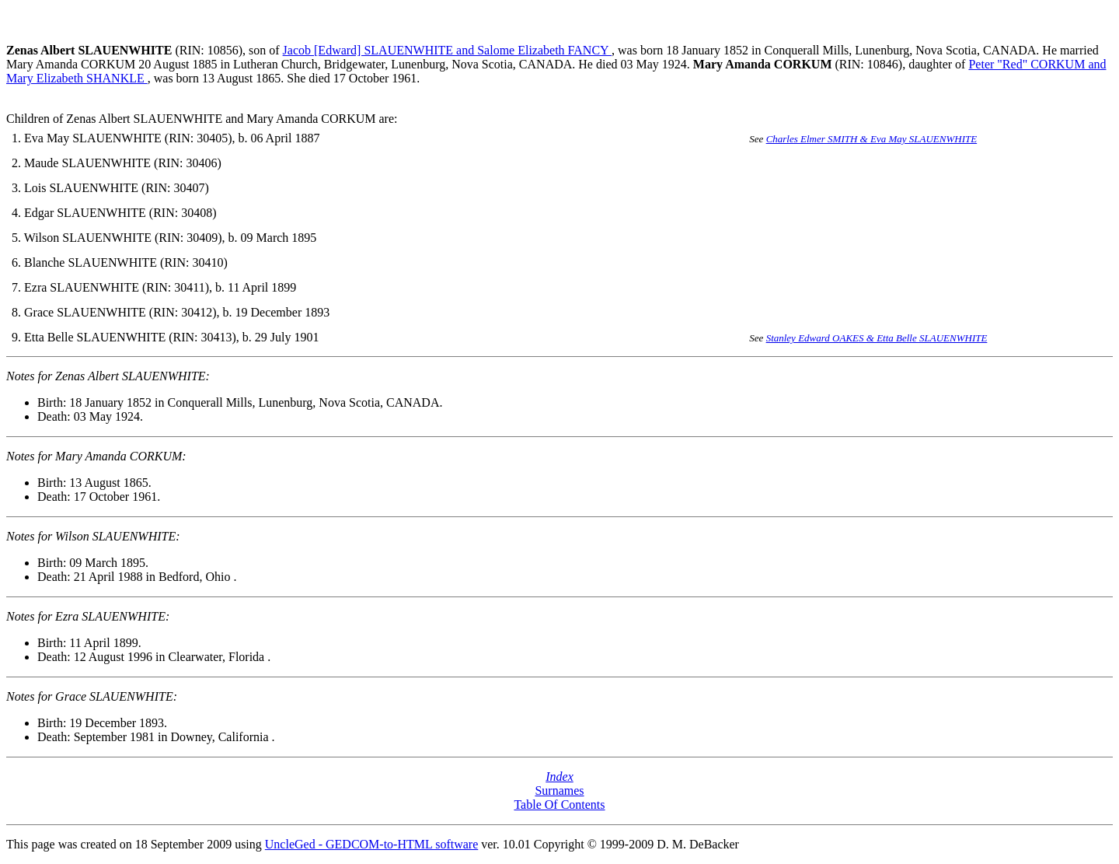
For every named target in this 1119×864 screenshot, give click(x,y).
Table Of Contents (559, 804)
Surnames (559, 790)
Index (559, 776)
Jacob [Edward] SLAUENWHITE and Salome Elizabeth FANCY (447, 50)
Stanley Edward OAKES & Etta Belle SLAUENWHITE (877, 338)
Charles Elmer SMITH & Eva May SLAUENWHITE (872, 139)
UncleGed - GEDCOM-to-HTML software (371, 844)
